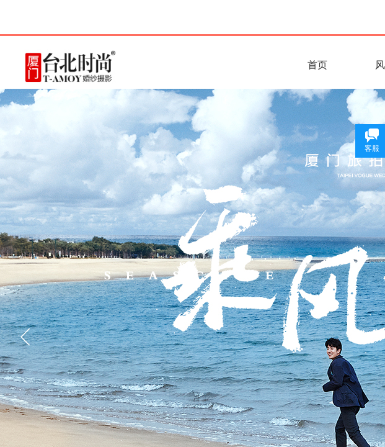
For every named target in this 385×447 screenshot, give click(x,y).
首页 (317, 65)
